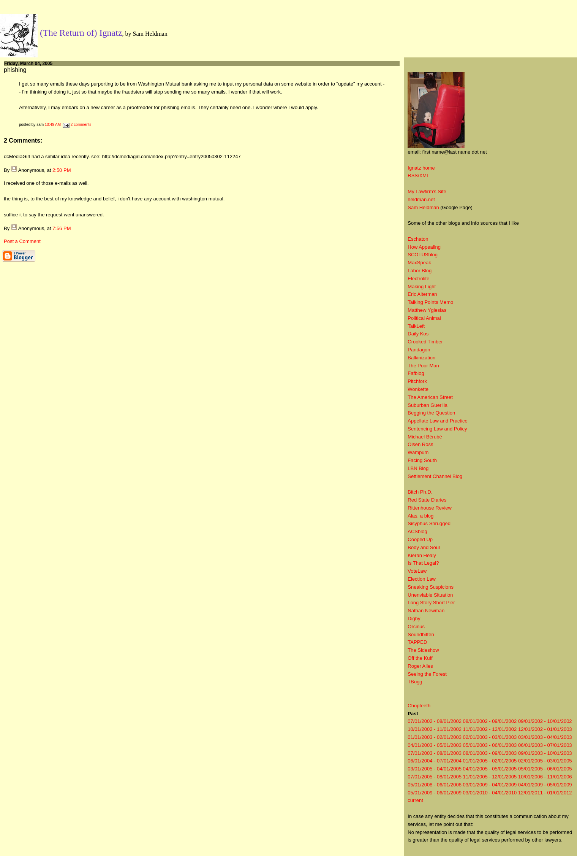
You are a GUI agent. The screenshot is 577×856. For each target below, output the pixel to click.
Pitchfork (417, 381)
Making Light (422, 286)
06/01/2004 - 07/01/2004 (435, 761)
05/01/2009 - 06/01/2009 (435, 793)
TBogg (415, 681)
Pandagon (419, 350)
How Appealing (424, 247)
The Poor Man (423, 365)
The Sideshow (423, 650)
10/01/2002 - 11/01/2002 (435, 729)
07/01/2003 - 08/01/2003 (435, 753)
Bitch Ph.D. (420, 492)
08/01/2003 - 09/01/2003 (490, 753)
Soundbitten (421, 634)
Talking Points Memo (430, 302)
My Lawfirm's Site (427, 191)
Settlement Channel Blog (435, 476)
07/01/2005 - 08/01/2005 (435, 777)
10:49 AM (53, 124)
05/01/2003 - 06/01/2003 (490, 745)
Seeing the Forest (427, 674)
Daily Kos (418, 334)
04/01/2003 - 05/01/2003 (435, 745)
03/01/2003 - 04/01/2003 (545, 737)
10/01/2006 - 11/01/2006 (545, 777)
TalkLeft (416, 326)
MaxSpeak (419, 262)
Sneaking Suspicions (431, 587)
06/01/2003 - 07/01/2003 (545, 745)
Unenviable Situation (430, 595)
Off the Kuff (420, 658)
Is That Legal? (423, 563)
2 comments (81, 124)
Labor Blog (420, 270)
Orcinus (416, 626)
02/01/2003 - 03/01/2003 (490, 737)
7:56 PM (61, 228)
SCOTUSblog (423, 254)
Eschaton (418, 239)
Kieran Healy (422, 555)
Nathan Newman (426, 610)
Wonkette (418, 389)
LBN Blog (418, 468)
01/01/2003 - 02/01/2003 (435, 737)
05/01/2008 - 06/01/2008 (435, 785)
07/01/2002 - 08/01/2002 (435, 721)
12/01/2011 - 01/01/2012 (545, 793)
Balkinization (421, 358)
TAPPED (417, 642)
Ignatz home (421, 168)
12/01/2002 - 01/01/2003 (545, 729)
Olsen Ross (420, 444)
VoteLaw (417, 571)
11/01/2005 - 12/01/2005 (490, 777)
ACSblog (417, 531)
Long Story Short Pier (431, 602)
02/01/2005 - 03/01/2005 (545, 761)
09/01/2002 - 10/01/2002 (545, 721)
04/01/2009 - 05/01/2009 (545, 785)
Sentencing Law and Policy (437, 429)
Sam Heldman (423, 207)
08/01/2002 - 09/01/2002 (490, 721)
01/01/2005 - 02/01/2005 (490, 761)
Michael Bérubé (425, 437)
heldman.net (421, 199)
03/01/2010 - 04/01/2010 (490, 793)
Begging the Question (431, 413)
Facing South (422, 460)
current (415, 800)
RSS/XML (418, 175)
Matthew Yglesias (427, 310)
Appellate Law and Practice (438, 421)
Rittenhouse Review (430, 508)
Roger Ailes (420, 666)
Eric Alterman (422, 294)
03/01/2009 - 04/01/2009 (490, 785)
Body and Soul (424, 547)
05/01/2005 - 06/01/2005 (545, 769)
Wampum (418, 452)
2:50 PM (61, 170)
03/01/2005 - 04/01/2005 (435, 769)
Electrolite (418, 278)
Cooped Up (420, 539)
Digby (414, 618)
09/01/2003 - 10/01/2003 (545, 753)
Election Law (422, 579)
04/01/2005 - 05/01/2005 (490, 769)
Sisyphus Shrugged (429, 523)
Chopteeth (419, 705)
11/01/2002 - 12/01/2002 (490, 729)
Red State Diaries (427, 500)
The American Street (430, 397)
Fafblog (416, 373)
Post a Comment (22, 241)
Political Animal (424, 318)
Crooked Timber (425, 342)
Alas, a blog (420, 516)
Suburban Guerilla (427, 405)
